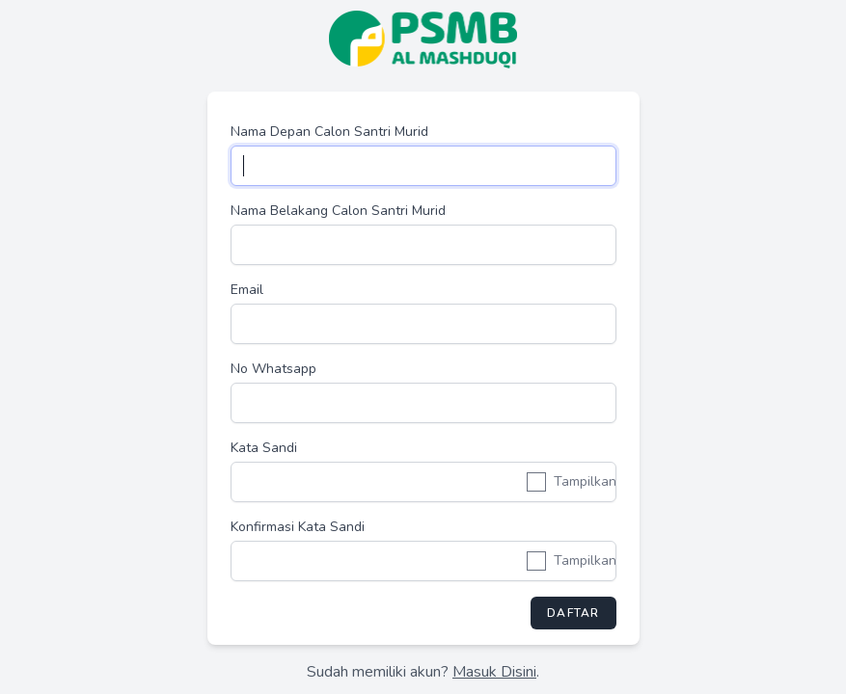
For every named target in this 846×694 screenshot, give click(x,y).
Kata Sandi (264, 448)
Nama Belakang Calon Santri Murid (338, 210)
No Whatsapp (273, 369)
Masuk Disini (494, 671)
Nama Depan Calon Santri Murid (329, 131)
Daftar (573, 613)
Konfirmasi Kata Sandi (298, 527)
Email (247, 289)
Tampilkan (585, 481)
